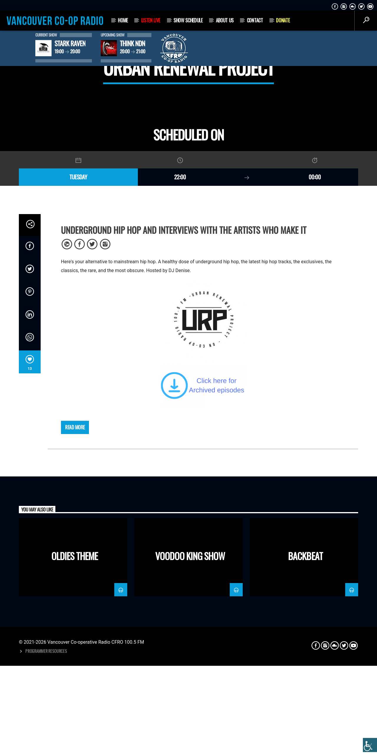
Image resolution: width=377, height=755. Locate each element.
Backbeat (305, 741)
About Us (225, 20)
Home (123, 20)
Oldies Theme (74, 741)
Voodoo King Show (190, 741)
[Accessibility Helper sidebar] (370, 745)
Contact (255, 20)
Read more (75, 612)
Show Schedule (188, 20)
